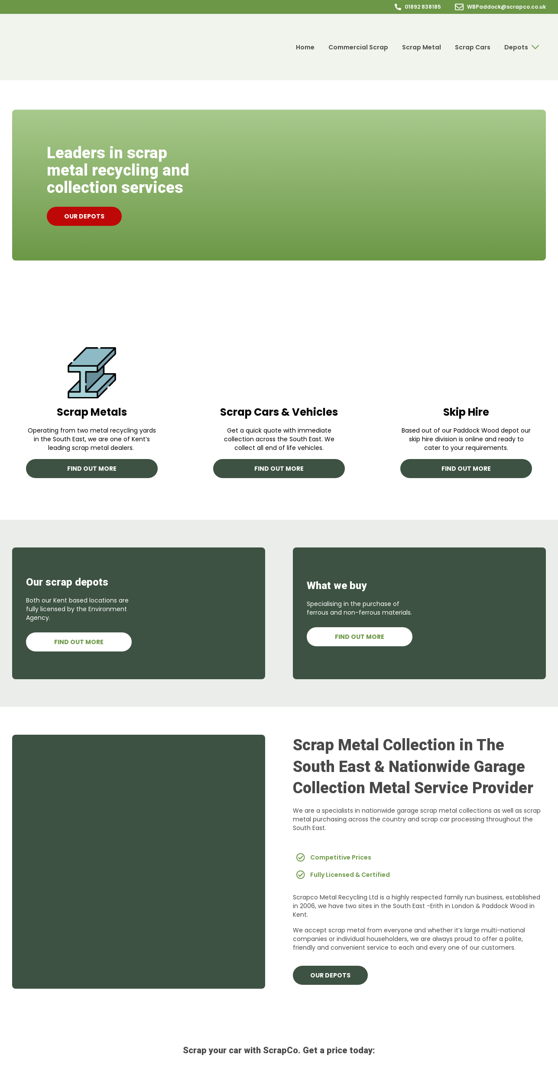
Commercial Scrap (358, 47)
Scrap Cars (472, 47)
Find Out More (79, 642)
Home (305, 47)
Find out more (92, 468)
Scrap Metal (421, 47)
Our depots (84, 216)
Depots (521, 47)
